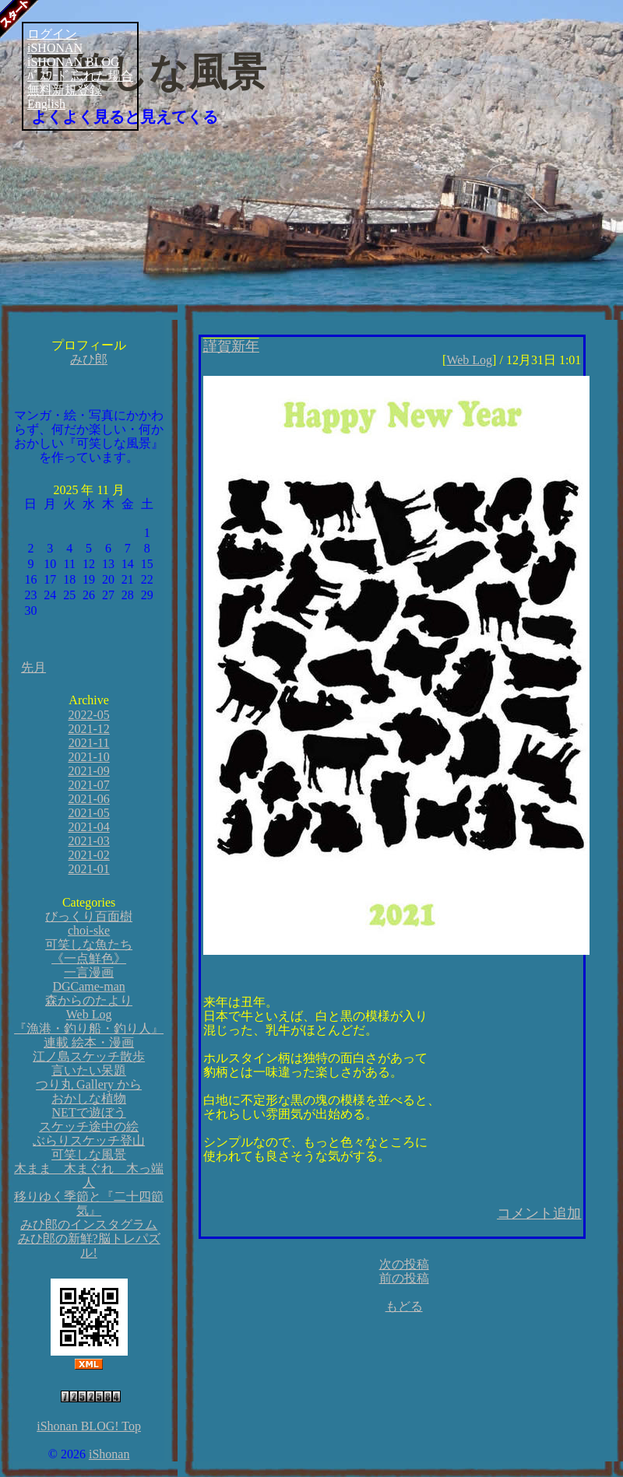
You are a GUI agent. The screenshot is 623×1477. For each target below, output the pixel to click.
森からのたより (88, 1000)
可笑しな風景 (148, 72)
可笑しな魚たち (88, 944)
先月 (33, 667)
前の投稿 (404, 1278)
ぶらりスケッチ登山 (89, 1140)
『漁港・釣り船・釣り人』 (89, 1028)
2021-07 (88, 784)
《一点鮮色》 (88, 958)
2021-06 (88, 798)
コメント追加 (539, 1213)
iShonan (109, 1454)
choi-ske (89, 930)
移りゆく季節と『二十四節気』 (89, 1203)
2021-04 (88, 826)
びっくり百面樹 (88, 916)
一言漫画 (89, 972)
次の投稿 (404, 1264)
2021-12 (88, 728)
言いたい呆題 (88, 1070)
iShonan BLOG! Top (89, 1426)
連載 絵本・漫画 (89, 1042)
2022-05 (88, 714)
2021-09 (88, 770)
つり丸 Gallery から (89, 1084)
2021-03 (88, 840)
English (46, 104)
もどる (404, 1306)
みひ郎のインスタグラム (88, 1224)
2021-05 (88, 812)
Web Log (89, 1014)
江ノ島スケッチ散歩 (89, 1056)
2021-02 (88, 854)
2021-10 (88, 756)
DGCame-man (88, 986)
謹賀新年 (231, 346)
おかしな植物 (88, 1098)
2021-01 (88, 868)
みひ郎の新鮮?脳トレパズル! (89, 1245)
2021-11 (89, 742)
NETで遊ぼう (89, 1112)
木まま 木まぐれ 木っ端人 (89, 1175)
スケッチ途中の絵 (89, 1126)
